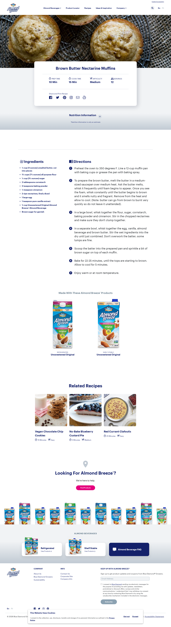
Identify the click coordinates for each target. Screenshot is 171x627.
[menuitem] (159, 8)
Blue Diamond (117, 584)
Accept (135, 616)
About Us (37, 574)
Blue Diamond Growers (43, 577)
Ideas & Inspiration (104, 8)
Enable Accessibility (158, 1)
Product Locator (73, 8)
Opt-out (126, 616)
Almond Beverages (51, 8)
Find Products (85, 488)
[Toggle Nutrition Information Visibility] (100, 117)
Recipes (87, 8)
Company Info (66, 579)
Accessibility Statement (154, 616)
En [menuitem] (159, 8)
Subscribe (109, 602)
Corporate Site (67, 576)
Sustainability (39, 580)
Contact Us (65, 574)
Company (121, 8)
